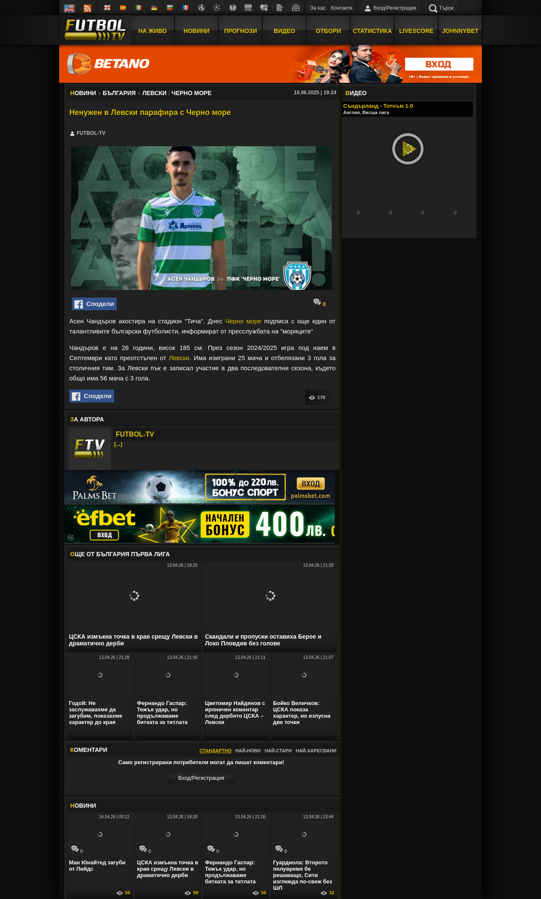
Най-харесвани (315, 750)
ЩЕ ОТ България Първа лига (120, 554)
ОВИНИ (83, 805)
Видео (284, 30)
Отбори (328, 30)
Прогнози (240, 30)
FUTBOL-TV (135, 434)
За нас (318, 8)
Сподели (94, 304)
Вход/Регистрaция (201, 778)
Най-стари (278, 750)
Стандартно (215, 750)
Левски (179, 357)
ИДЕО (355, 93)
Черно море (243, 321)
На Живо (152, 30)
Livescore (416, 30)
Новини (196, 30)
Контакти (341, 8)
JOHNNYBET (460, 30)
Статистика (372, 30)
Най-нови (248, 750)
